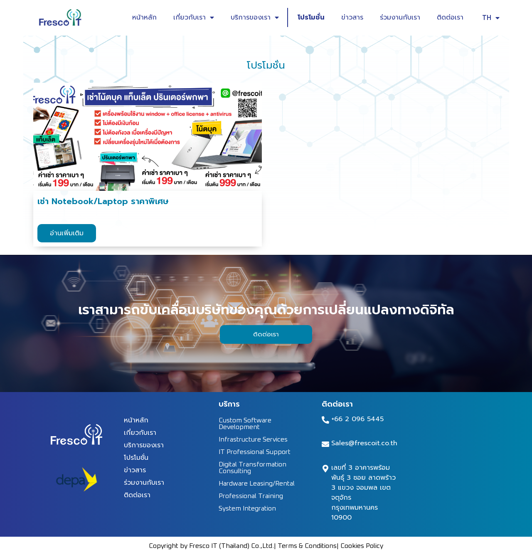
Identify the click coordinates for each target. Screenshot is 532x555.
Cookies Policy (361, 546)
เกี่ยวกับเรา (193, 17)
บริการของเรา (255, 17)
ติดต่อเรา (450, 17)
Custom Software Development (245, 423)
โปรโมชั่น (311, 17)
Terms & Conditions (307, 546)
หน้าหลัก (144, 17)
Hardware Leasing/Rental (257, 483)
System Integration (247, 508)
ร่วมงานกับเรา (400, 17)
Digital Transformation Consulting (252, 467)
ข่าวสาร (352, 17)
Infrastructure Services (253, 439)
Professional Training (251, 496)
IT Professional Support (255, 452)
